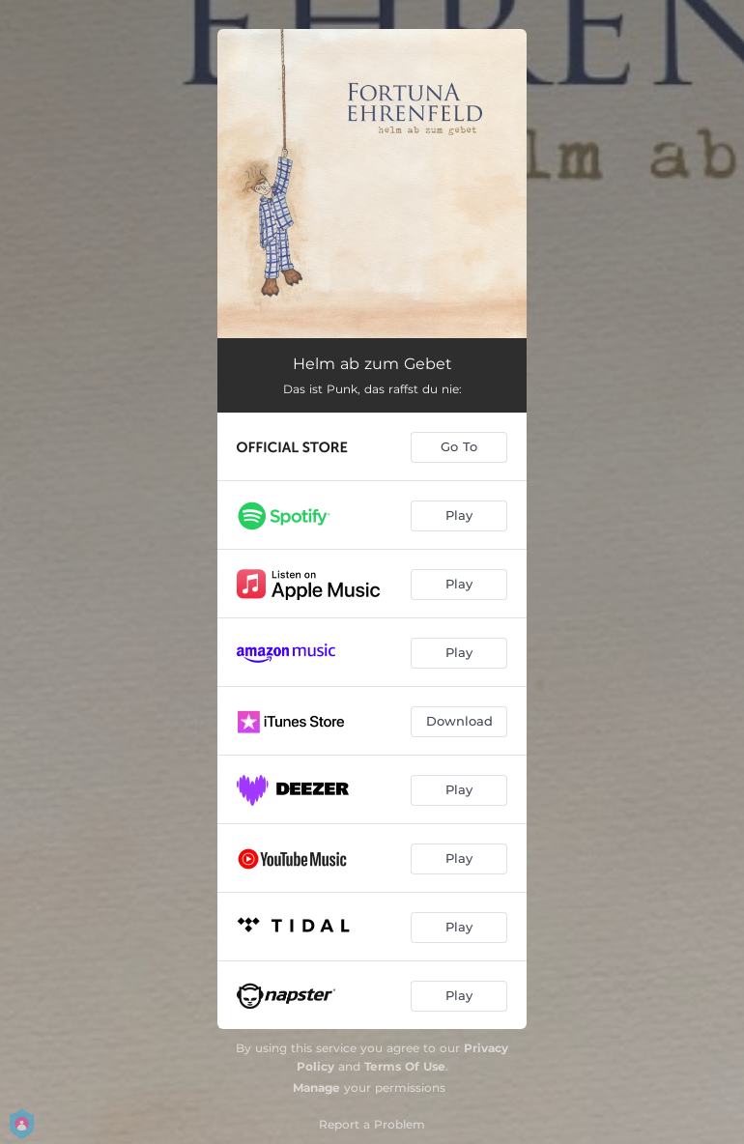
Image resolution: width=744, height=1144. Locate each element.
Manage (316, 1087)
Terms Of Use (404, 1066)
